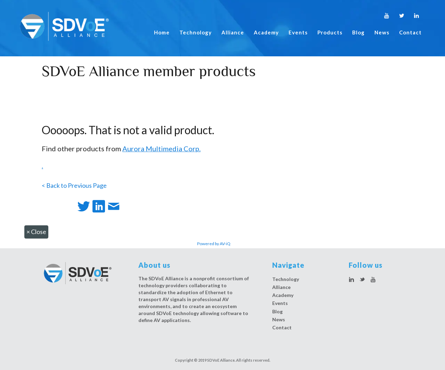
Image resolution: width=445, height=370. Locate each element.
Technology (195, 32)
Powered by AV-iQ (213, 243)
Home (162, 32)
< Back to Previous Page (74, 185)
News (381, 32)
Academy (266, 32)
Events (298, 32)
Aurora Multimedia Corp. (161, 148)
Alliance (232, 32)
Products (329, 32)
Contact (410, 32)
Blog (358, 32)
